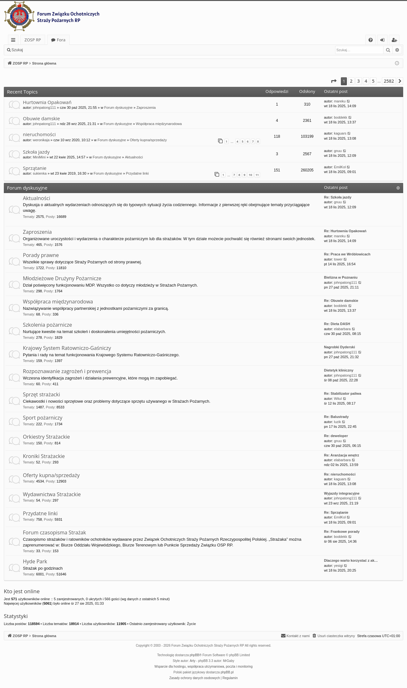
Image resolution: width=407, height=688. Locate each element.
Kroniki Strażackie (44, 456)
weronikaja (41, 140)
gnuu (337, 151)
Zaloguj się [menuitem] (383, 41)
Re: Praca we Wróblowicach (347, 254)
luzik (337, 422)
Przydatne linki (137, 173)
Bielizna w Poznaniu (340, 277)
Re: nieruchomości (339, 474)
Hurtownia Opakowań (47, 102)
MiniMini (39, 157)
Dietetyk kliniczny (338, 370)
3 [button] (358, 81)
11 (257, 175)
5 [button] (373, 81)
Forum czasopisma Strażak (54, 532)
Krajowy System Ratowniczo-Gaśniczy (67, 347)
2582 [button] (389, 81)
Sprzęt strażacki (41, 394)
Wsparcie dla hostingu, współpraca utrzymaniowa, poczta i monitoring (203, 666)
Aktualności (134, 157)
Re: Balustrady (336, 417)
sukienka (39, 173)
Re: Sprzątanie (336, 512)
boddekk (340, 117)
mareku (340, 101)
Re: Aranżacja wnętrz (341, 455)
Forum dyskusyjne (118, 107)
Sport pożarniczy (42, 417)
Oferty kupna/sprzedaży (148, 140)
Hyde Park (35, 561)
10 (250, 175)
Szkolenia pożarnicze (47, 324)
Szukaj (17, 50)
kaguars (340, 133)
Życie (191, 624)
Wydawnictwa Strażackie (52, 494)
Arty (193, 661)
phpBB (194, 655)
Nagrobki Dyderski (339, 347)
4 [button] (366, 81)
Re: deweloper (336, 436)
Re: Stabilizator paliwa (342, 393)
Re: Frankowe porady (342, 531)
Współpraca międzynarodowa (159, 124)
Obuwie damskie (41, 118)
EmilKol (340, 167)
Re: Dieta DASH (337, 324)
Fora (61, 40)
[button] (333, 81)
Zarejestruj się (72, 50)
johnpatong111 (44, 107)
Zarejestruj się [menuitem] (395, 41)
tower (338, 259)
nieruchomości (39, 134)
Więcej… (14, 41)
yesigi (338, 565)
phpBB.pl (227, 672)
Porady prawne (41, 255)
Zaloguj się (41, 50)
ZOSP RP (32, 40)
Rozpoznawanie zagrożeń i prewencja (67, 371)
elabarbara (342, 329)
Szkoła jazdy (36, 152)
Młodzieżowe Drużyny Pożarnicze (62, 278)
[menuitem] (371, 40)
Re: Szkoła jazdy (337, 197)
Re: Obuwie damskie (341, 300)
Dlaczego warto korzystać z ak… (351, 560)
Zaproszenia (146, 107)
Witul (337, 398)
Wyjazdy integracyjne (342, 493)
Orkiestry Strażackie (46, 436)
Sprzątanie (34, 168)
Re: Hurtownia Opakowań (345, 231)
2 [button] (351, 81)
